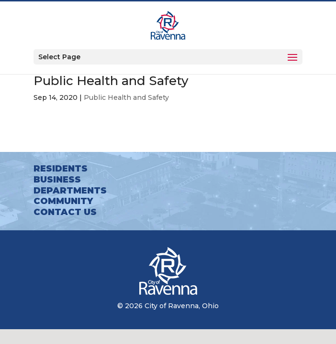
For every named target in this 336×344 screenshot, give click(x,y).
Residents (61, 168)
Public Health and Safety (126, 97)
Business (57, 179)
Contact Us (65, 212)
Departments (70, 190)
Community (63, 201)
